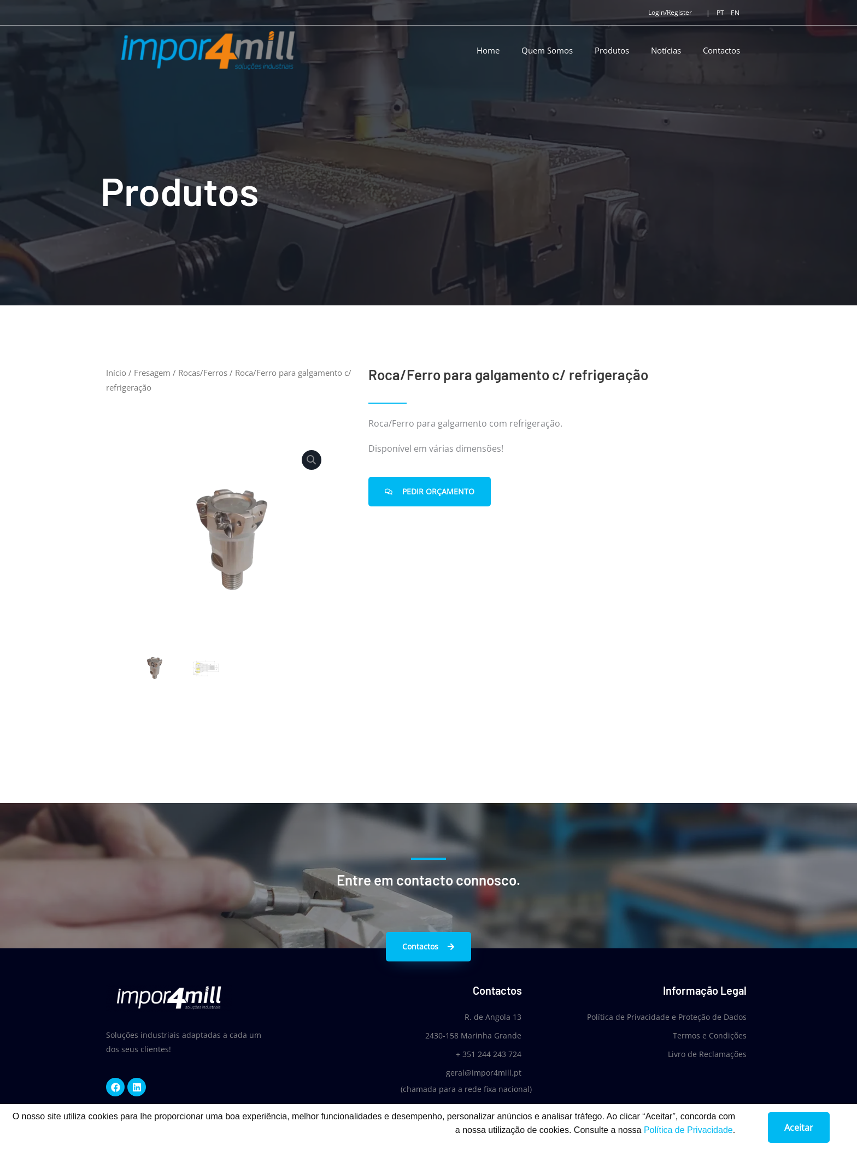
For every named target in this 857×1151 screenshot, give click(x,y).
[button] (311, 460)
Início (116, 372)
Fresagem (152, 372)
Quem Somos (547, 50)
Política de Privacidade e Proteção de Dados (667, 1017)
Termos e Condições (710, 1035)
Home (488, 50)
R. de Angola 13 (492, 1017)
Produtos (612, 50)
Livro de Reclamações (707, 1054)
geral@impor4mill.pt (483, 1072)
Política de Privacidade (688, 1134)
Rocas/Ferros (202, 372)
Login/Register (670, 12)
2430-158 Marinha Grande (473, 1035)
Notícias (666, 50)
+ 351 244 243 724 (488, 1054)
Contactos (721, 50)
